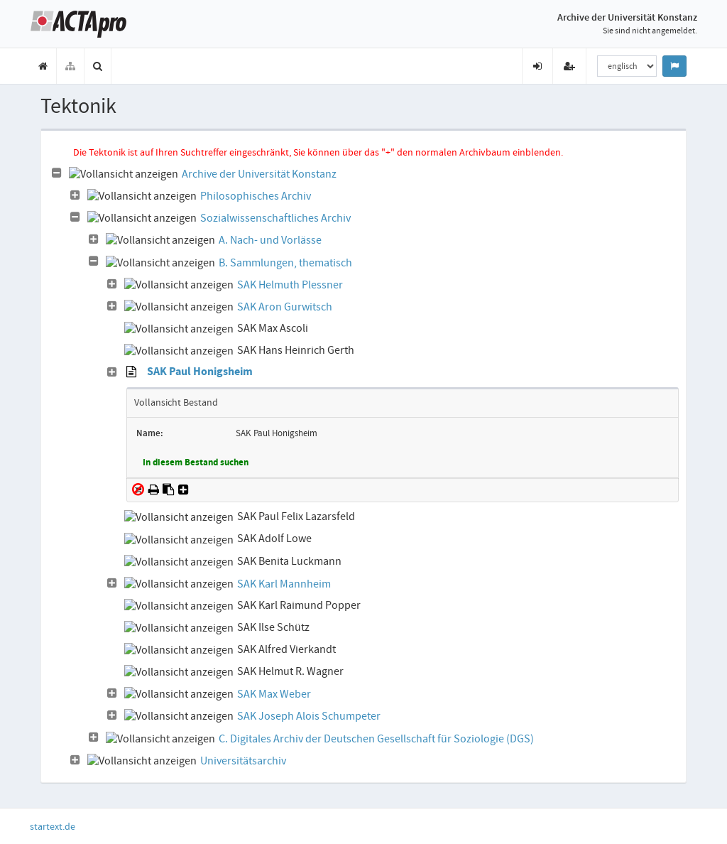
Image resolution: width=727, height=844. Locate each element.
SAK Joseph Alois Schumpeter (309, 716)
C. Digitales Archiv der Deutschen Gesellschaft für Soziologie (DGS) (376, 739)
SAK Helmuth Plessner (290, 285)
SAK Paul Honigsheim (200, 373)
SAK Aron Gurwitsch (284, 307)
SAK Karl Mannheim (284, 584)
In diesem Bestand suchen (195, 463)
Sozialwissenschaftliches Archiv (275, 218)
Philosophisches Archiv (255, 196)
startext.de (52, 826)
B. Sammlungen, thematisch (285, 263)
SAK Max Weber (274, 694)
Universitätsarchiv (243, 761)
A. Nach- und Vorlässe (270, 240)
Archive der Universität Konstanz (259, 174)
